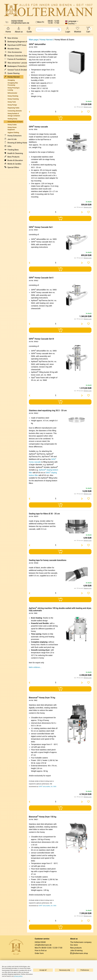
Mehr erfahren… (35, 667)
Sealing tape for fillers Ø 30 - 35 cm (44, 513)
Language (72, 21)
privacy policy (18, 976)
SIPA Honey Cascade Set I (41, 227)
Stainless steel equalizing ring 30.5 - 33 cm (48, 410)
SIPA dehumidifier (37, 44)
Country (71, 23)
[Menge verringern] (30, 112)
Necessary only (64, 970)
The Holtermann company (80, 942)
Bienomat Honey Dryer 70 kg (42, 697)
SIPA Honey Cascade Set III (41, 339)
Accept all (43, 970)
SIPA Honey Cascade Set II (41, 278)
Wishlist (77, 29)
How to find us (41, 950)
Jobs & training (76, 950)
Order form (39, 953)
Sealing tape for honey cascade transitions (47, 560)
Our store (74, 945)
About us (19, 29)
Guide (29, 29)
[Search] (58, 30)
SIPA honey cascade (38, 127)
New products (76, 948)
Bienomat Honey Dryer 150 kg (42, 817)
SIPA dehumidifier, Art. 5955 (47, 786)
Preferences (85, 970)
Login (67, 29)
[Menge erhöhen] (82, 112)
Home (8, 29)
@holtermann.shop (80, 953)
